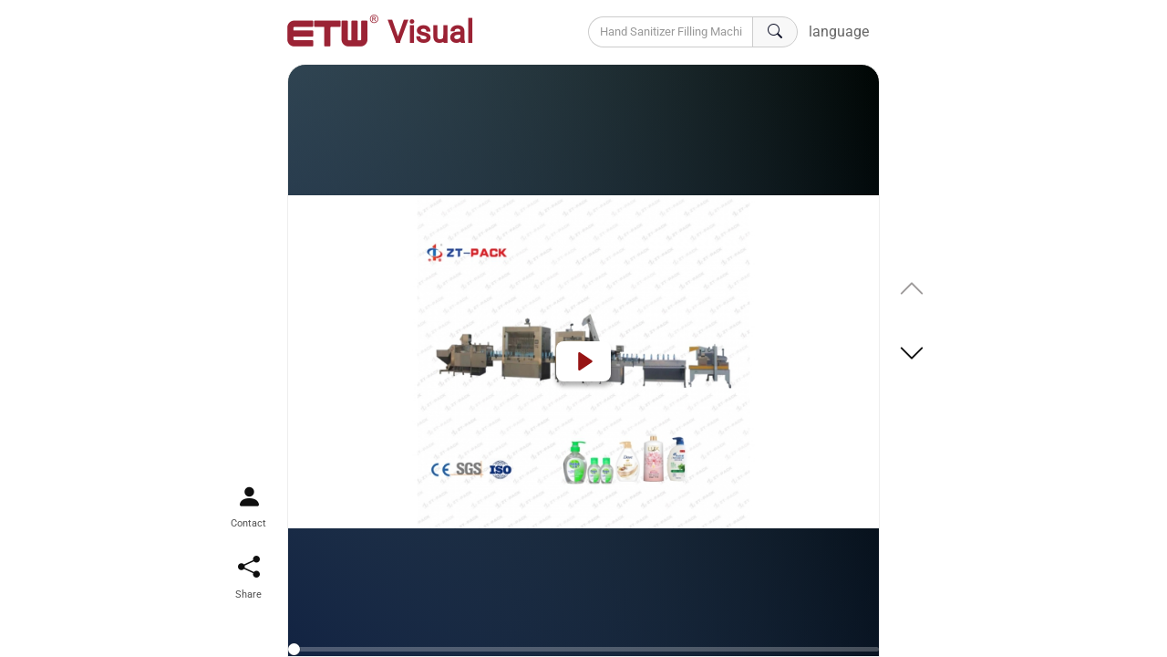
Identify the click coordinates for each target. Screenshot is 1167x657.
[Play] (583, 361)
